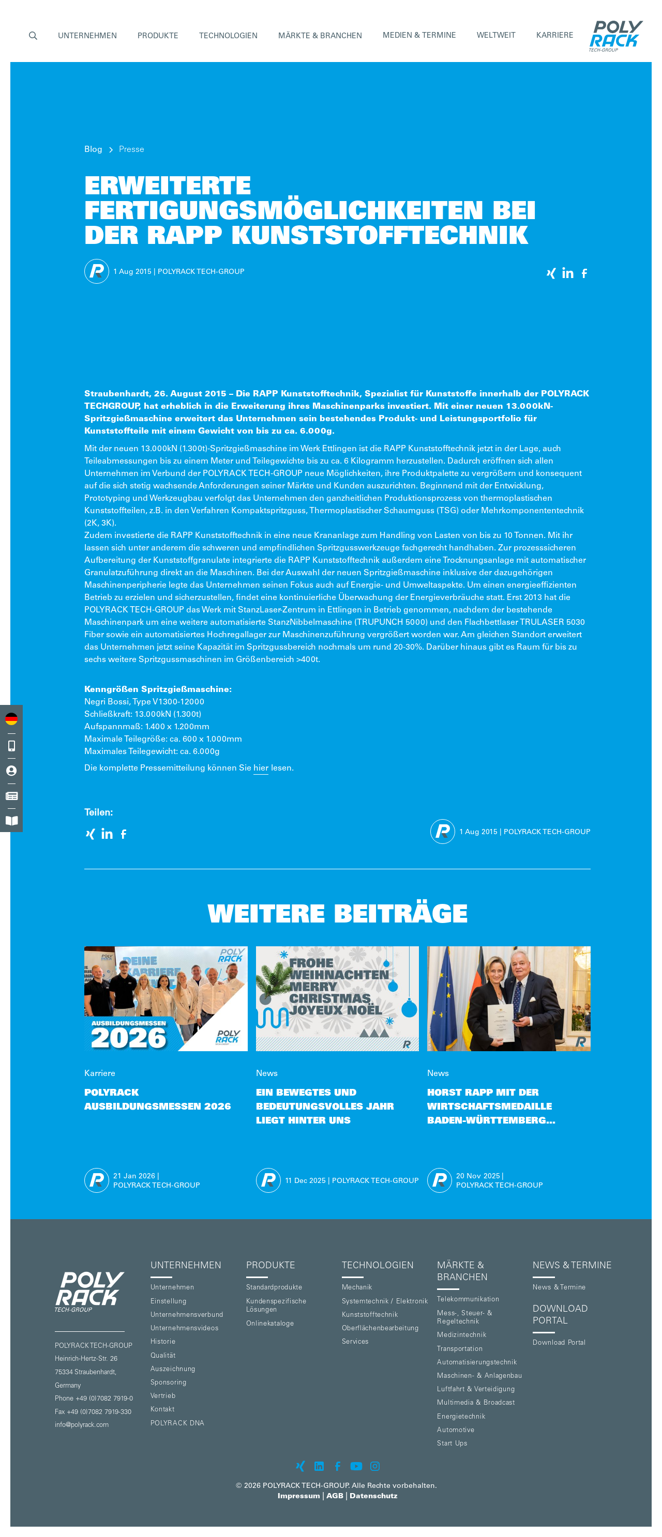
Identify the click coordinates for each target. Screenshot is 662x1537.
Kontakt (163, 1410)
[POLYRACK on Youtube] (356, 1466)
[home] (613, 36)
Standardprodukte (274, 1288)
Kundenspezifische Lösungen (276, 1306)
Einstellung (169, 1302)
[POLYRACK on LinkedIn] (319, 1466)
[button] (33, 36)
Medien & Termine (419, 36)
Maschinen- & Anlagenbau (479, 1376)
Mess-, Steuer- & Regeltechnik (464, 1318)
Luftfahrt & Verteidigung (476, 1390)
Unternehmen (172, 1288)
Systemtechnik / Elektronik (385, 1302)
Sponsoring (169, 1383)
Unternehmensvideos (185, 1329)
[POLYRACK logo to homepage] (98, 1292)
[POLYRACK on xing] (300, 1466)
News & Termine (559, 1288)
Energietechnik (461, 1417)
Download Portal (559, 1343)
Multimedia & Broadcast (476, 1403)
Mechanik (357, 1288)
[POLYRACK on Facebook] (338, 1466)
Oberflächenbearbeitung (380, 1329)
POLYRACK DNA (178, 1424)
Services (355, 1342)
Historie (163, 1342)
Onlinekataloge (270, 1324)
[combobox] (11, 718)
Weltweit (496, 36)
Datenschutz (374, 1496)
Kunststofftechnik (370, 1315)
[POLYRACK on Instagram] (375, 1466)
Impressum (299, 1496)
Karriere (555, 36)
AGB (334, 1496)
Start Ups (452, 1444)
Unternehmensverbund (187, 1315)
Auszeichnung (173, 1369)
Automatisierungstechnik (477, 1363)
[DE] (11, 718)
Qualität (163, 1356)
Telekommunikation (468, 1300)
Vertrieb (163, 1396)
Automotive (455, 1430)
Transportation (460, 1349)
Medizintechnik (461, 1335)
